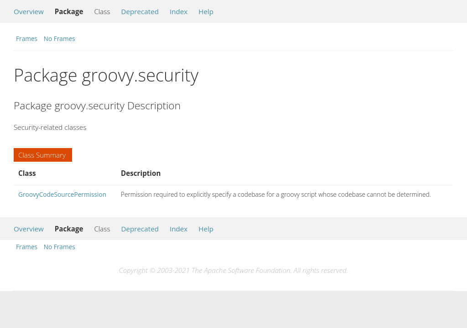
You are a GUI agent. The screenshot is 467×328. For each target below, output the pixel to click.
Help (205, 11)
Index (178, 11)
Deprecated (140, 11)
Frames (26, 38)
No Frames (59, 38)
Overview (29, 11)
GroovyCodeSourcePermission (62, 194)
